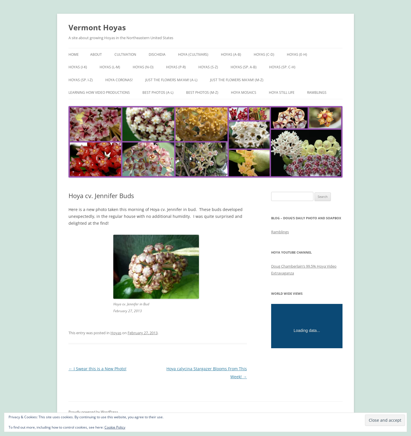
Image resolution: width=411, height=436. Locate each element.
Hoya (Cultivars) (193, 54)
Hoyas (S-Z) (208, 67)
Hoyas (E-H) (297, 54)
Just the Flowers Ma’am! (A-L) (171, 79)
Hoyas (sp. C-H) (282, 67)
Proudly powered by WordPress (93, 411)
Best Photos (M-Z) (202, 92)
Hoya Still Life (282, 92)
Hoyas (115, 332)
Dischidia (157, 54)
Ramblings (317, 92)
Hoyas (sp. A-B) (244, 67)
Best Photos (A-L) (158, 92)
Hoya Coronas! (119, 79)
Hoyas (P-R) (176, 67)
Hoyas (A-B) (231, 54)
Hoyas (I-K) (77, 67)
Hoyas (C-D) (264, 54)
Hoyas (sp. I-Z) (80, 79)
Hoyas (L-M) (110, 67)
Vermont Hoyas (97, 27)
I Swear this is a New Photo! (97, 368)
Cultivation (125, 54)
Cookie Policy (114, 427)
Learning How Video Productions (99, 92)
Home (73, 54)
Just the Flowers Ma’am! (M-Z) (236, 79)
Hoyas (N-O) (143, 67)
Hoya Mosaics (243, 92)
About (96, 54)
